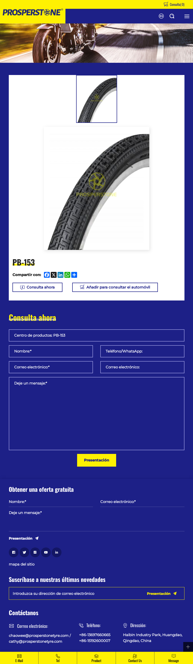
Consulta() (176, 4)
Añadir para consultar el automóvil (118, 287)
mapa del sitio (21, 564)
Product (96, 660)
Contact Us (135, 660)
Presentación (96, 460)
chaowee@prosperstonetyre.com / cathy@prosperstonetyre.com (40, 638)
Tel (58, 660)
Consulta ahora (41, 287)
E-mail (19, 660)
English (161, 16)
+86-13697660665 (94, 634)
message (173, 660)
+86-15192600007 (94, 640)
